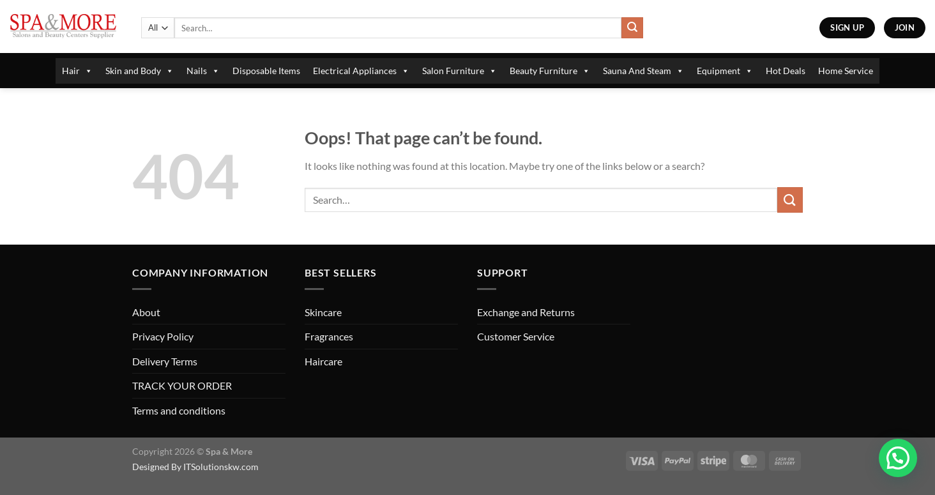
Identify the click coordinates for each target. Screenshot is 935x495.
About (146, 312)
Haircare (323, 361)
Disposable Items (266, 70)
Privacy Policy (163, 336)
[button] (898, 458)
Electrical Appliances (361, 71)
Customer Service (515, 336)
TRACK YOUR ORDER (182, 385)
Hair (77, 71)
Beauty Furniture (550, 71)
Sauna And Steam (643, 71)
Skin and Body (139, 71)
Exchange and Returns (526, 312)
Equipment (725, 71)
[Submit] (632, 28)
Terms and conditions (178, 410)
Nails (203, 71)
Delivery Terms (164, 361)
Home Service (845, 70)
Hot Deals (785, 70)
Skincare (323, 312)
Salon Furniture (459, 71)
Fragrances (329, 336)
